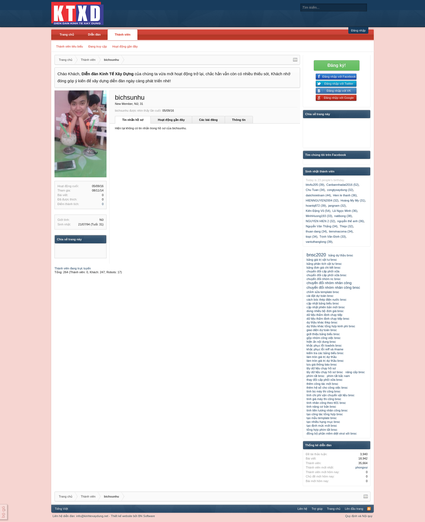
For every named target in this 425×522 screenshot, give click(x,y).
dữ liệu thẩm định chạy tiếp (324, 314)
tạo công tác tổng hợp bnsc (325, 414)
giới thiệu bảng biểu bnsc (323, 334)
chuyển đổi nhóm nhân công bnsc (333, 287)
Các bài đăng (208, 119)
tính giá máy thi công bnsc (324, 399)
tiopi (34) (311, 236)
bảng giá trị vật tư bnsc (322, 259)
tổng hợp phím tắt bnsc (322, 429)
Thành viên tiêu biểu (69, 46)
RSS (369, 509)
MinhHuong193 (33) (319, 216)
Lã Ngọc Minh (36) (344, 210)
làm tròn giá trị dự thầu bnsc (325, 360)
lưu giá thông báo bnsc (322, 364)
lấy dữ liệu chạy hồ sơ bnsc (325, 372)
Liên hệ (302, 508)
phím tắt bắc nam (338, 376)
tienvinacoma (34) (341, 231)
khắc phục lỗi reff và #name (325, 349)
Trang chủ (67, 34)
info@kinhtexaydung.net (92, 516)
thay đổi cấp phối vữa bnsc (325, 379)
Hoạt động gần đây (125, 46)
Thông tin (239, 119)
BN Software (146, 516)
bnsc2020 (316, 254)
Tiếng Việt (61, 508)
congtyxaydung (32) (340, 189)
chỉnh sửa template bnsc (323, 292)
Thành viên (122, 34)
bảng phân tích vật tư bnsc (324, 263)
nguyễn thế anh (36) (350, 221)
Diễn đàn (94, 34)
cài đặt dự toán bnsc (320, 295)
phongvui (361, 467)
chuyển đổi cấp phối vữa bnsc (326, 275)
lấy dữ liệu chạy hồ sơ (321, 368)
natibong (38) (343, 216)
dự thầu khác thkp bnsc (322, 322)
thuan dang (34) (316, 231)
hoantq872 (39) (316, 205)
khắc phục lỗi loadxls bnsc (324, 345)
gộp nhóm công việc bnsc (324, 337)
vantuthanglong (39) (319, 241)
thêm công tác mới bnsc (322, 383)
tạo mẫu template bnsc (322, 418)
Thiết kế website (121, 516)
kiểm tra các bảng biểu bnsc (325, 353)
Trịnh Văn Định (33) (333, 236)
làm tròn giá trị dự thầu (322, 357)
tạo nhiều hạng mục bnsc (323, 421)
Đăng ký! (336, 65)
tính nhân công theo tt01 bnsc (326, 402)
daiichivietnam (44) (318, 195)
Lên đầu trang (354, 508)
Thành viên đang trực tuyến (72, 268)
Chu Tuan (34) (315, 189)
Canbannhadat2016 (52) (342, 184)
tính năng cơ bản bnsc (321, 406)
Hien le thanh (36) (344, 195)
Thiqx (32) (346, 226)
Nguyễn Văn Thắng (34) (321, 226)
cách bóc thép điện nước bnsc (326, 299)
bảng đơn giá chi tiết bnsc (323, 267)
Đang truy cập (97, 46)
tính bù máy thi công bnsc (323, 391)
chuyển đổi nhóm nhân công (329, 283)
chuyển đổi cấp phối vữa (323, 271)
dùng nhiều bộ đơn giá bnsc (325, 311)
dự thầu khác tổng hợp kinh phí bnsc (331, 326)
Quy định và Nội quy (359, 516)
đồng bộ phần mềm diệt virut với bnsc (332, 433)
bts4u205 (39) (315, 184)
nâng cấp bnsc (355, 372)
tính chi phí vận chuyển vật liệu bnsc (331, 395)
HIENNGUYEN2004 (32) (322, 200)
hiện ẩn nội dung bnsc (321, 341)
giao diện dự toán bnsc (322, 330)
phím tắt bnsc (315, 376)
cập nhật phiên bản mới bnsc (326, 307)
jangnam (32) (337, 205)
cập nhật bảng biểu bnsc (323, 303)
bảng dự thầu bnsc (341, 255)
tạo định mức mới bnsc (322, 425)
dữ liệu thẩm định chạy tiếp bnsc (328, 318)
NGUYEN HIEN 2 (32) (320, 221)
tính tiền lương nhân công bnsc (327, 410)
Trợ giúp (317, 508)
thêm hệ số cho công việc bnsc (327, 387)
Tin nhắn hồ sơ (132, 119)
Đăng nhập (358, 30)
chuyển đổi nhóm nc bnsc (324, 279)
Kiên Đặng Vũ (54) (318, 210)
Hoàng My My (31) (353, 200)
